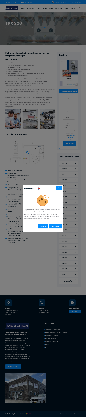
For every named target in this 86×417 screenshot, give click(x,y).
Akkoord (43, 226)
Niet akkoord (55, 226)
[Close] (59, 188)
